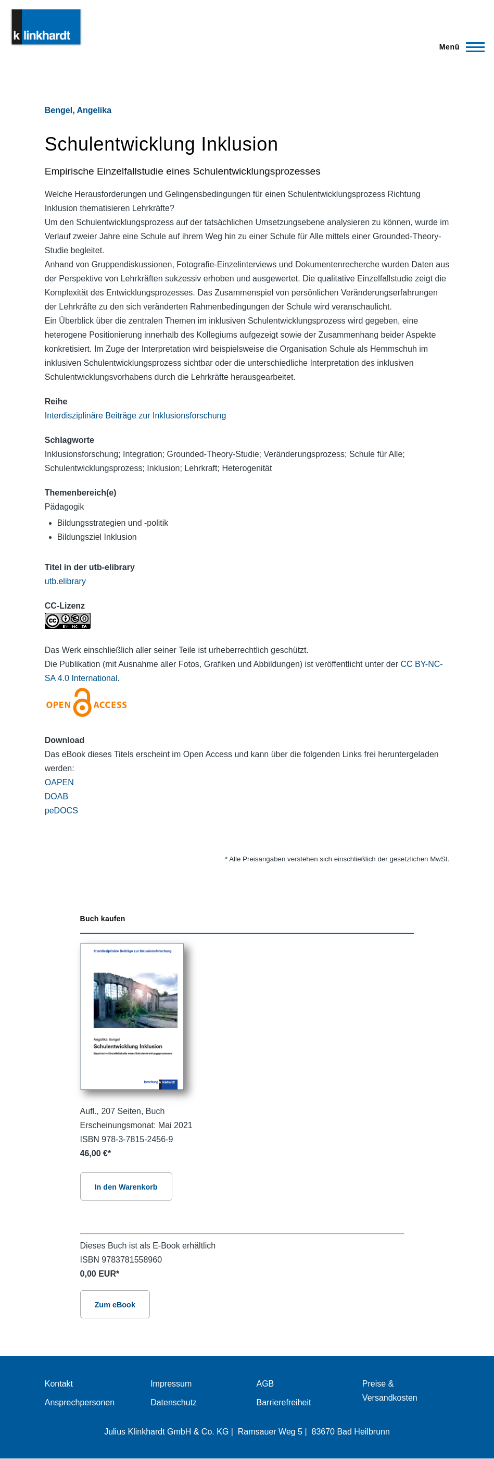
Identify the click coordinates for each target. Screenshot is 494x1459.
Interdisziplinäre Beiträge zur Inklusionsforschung (135, 415)
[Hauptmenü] (459, 47)
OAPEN (59, 782)
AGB (265, 1383)
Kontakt (59, 1383)
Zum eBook (115, 1305)
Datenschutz (173, 1402)
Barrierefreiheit (284, 1402)
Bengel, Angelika (78, 110)
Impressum (171, 1383)
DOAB (56, 796)
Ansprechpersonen (80, 1402)
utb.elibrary (65, 581)
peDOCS (61, 810)
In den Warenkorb (126, 1187)
